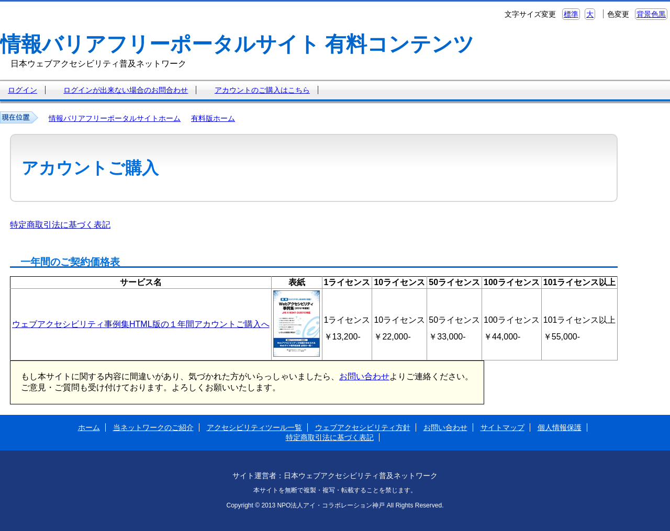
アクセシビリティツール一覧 (254, 427)
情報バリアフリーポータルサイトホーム (115, 118)
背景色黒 (651, 14)
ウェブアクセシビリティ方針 (362, 427)
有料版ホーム (213, 118)
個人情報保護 (560, 427)
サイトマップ (502, 427)
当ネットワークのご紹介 (153, 427)
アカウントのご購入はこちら (262, 90)
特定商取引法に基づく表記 (60, 224)
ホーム (89, 427)
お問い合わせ (364, 376)
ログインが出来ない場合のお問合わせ (125, 90)
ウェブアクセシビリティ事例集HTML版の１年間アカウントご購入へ (141, 324)
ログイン (22, 90)
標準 (571, 14)
